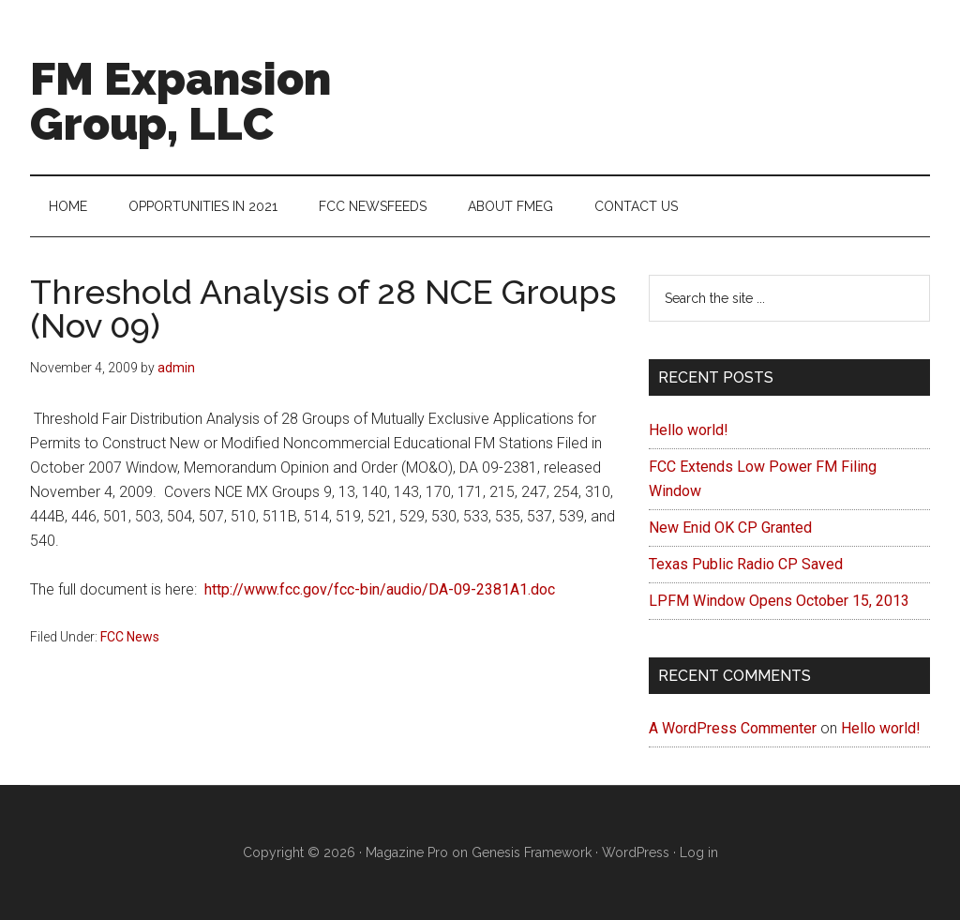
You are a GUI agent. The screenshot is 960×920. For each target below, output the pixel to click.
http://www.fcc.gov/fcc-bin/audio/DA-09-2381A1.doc (379, 589)
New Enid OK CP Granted (730, 527)
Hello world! (688, 430)
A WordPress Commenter (733, 728)
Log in (699, 852)
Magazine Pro (407, 852)
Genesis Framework (532, 852)
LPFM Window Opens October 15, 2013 (779, 601)
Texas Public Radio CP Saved (746, 564)
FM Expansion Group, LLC (180, 101)
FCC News (129, 636)
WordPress (635, 852)
